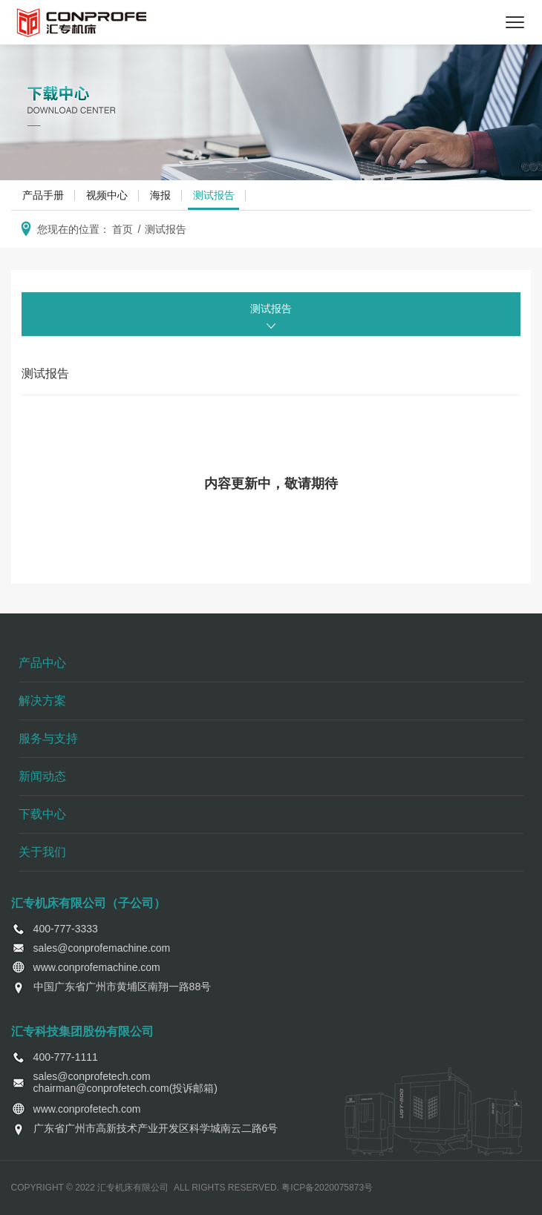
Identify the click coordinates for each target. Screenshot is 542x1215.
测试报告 (214, 195)
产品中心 (42, 662)
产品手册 (43, 195)
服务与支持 (48, 738)
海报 (160, 195)
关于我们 (42, 852)
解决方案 (42, 700)
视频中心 (107, 195)
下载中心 (42, 814)
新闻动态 (42, 776)
